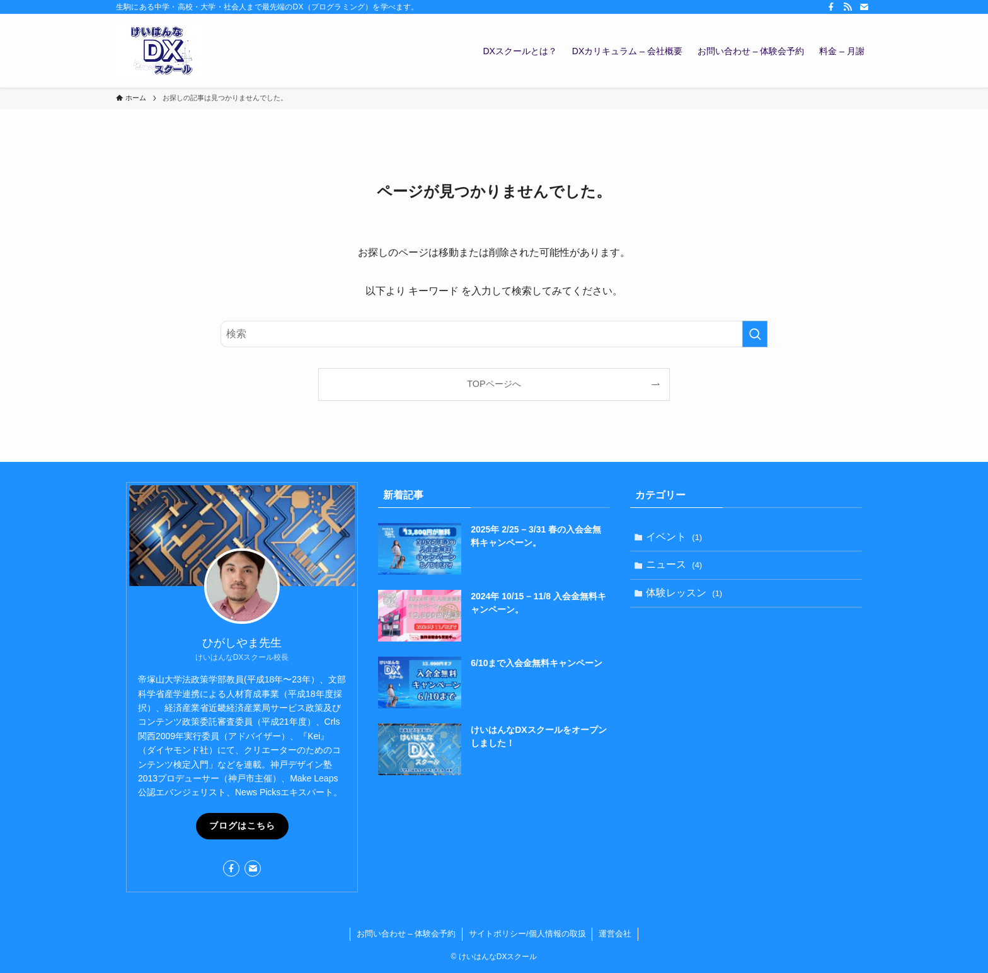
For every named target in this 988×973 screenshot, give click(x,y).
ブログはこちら (242, 825)
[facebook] (831, 7)
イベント (676, 537)
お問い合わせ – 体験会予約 (406, 933)
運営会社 (615, 933)
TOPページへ (493, 384)
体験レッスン (686, 597)
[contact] (864, 7)
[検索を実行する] (754, 334)
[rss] (847, 7)
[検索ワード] (494, 334)
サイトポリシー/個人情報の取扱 (527, 933)
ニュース (676, 566)
